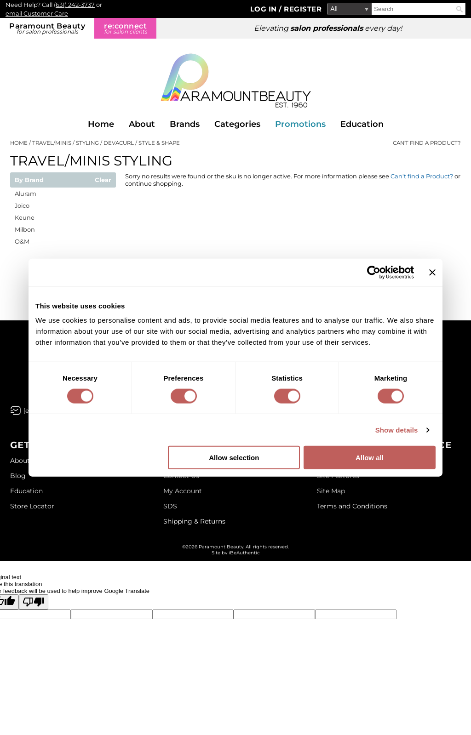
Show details (396, 429)
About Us (25, 460)
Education (362, 124)
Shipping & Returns (194, 521)
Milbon (25, 229)
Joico (22, 205)
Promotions (300, 124)
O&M (22, 241)
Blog (18, 476)
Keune (24, 217)
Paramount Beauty (47, 28)
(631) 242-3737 (74, 4)
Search (459, 9)
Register (303, 9)
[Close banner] (432, 272)
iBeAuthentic (244, 553)
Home (101, 124)
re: (125, 28)
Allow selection (234, 458)
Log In (264, 9)
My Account (182, 491)
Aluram (25, 193)
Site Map (331, 491)
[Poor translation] (33, 602)
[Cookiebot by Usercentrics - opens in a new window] (373, 272)
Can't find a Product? (427, 143)
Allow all (370, 458)
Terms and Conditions (352, 506)
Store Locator (32, 506)
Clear (103, 180)
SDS (170, 506)
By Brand (29, 180)
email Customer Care (37, 13)
